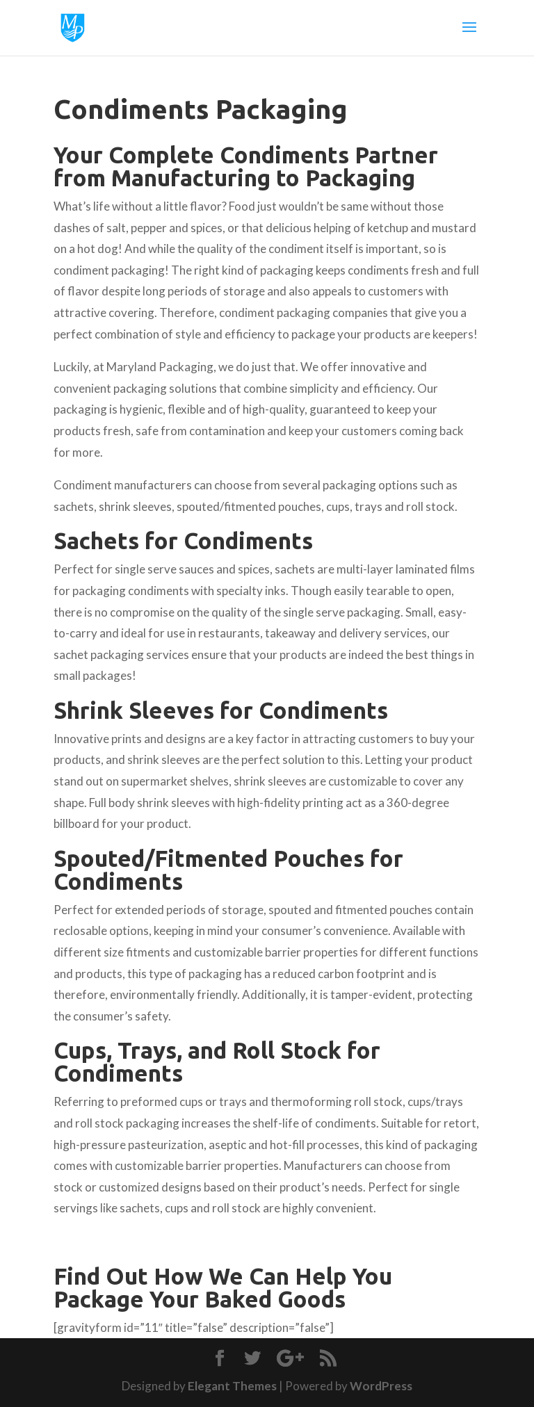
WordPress (381, 1385)
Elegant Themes (232, 1385)
